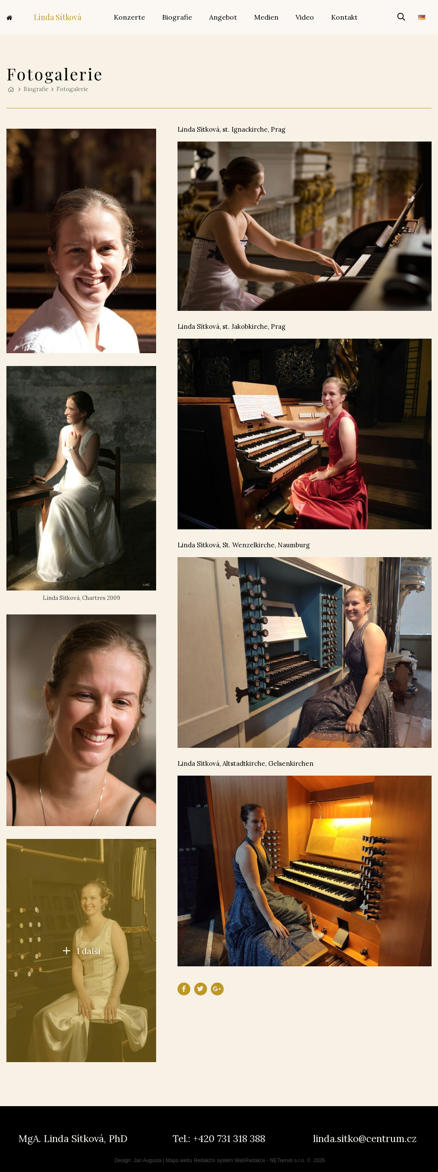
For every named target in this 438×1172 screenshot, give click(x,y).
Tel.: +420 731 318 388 (219, 1138)
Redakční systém (213, 1160)
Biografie (36, 89)
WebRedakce (249, 1160)
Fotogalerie (72, 89)
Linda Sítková (43, 17)
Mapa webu (179, 1160)
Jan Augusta (147, 1160)
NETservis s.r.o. (287, 1160)
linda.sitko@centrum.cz (365, 1138)
